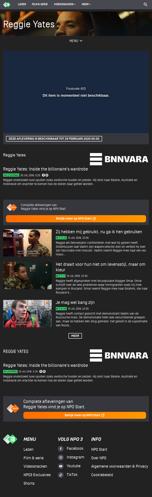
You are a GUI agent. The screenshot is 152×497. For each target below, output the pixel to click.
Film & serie (40, 4)
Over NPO (98, 458)
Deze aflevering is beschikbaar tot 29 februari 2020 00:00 (54, 139)
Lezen (22, 4)
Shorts (29, 483)
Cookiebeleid (102, 475)
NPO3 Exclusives (37, 475)
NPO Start (99, 449)
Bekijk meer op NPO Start (76, 219)
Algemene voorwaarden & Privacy (119, 466)
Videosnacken (63, 4)
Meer (86, 4)
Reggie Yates (14, 155)
